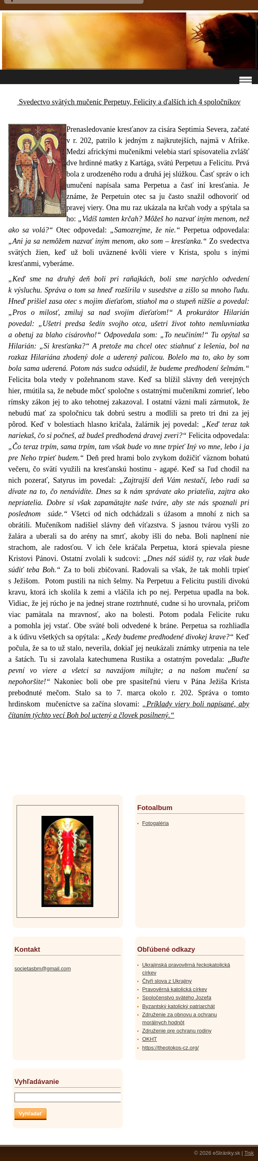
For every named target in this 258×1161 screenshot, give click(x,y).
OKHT (149, 1039)
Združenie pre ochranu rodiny (177, 1031)
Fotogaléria (155, 823)
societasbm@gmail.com (43, 968)
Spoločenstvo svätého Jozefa (176, 997)
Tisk (249, 1153)
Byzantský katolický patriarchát (178, 1006)
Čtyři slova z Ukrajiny (167, 981)
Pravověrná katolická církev (174, 989)
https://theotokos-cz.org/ (170, 1048)
